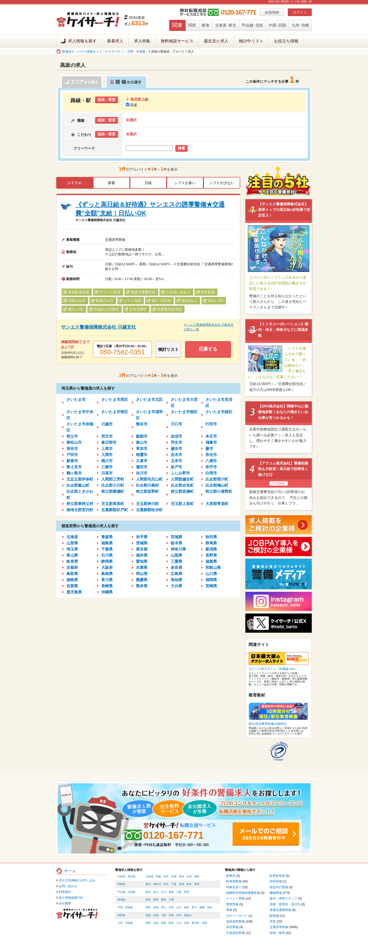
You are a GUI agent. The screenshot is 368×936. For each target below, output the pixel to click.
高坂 (131, 105)
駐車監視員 (277, 876)
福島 (196, 876)
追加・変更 (107, 100)
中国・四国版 (125, 907)
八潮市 (211, 461)
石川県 (107, 555)
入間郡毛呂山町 (149, 479)
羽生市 (176, 442)
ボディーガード (237, 916)
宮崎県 (211, 586)
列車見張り (233, 887)
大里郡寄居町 (216, 503)
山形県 (72, 543)
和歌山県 (213, 567)
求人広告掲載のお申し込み (77, 880)
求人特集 (142, 41)
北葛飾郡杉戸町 (114, 510)
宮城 (173, 876)
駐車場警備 (233, 881)
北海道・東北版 (126, 876)
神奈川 (157, 884)
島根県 (107, 573)
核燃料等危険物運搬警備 (243, 893)
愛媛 (201, 907)
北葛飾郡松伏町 (149, 510)
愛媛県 (141, 580)
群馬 (196, 884)
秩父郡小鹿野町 (218, 491)
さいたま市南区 (184, 412)
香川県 (107, 580)
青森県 (107, 537)
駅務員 (230, 876)
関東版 (121, 884)
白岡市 (211, 473)
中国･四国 (277, 25)
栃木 (189, 884)
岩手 (166, 876)
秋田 (181, 876)
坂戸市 (176, 467)
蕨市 (209, 448)
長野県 (211, 555)
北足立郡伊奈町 (79, 479)
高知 (209, 907)
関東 (177, 25)
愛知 (163, 899)
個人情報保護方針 (71, 897)
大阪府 (107, 567)
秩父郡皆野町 (147, 491)
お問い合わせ (68, 886)
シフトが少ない (221, 183)
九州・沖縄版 (125, 922)
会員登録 (272, 12)
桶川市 (107, 461)
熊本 (171, 922)
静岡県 (107, 561)
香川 (194, 907)
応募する (208, 349)
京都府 (72, 567)
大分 (178, 922)
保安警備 (232, 927)
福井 (171, 892)
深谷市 (72, 448)
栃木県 (176, 543)
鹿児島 (195, 922)
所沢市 (107, 436)
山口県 (211, 573)
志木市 (176, 454)
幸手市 (211, 467)
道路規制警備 (235, 921)
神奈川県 (178, 549)
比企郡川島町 (147, 485)
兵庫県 (141, 567)
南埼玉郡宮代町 (79, 510)
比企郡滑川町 (216, 479)
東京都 (141, 549)
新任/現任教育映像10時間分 (268, 724)
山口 (178, 907)
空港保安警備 (235, 933)
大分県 (176, 586)
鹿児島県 (74, 592)
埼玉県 (72, 549)
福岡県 (211, 580)
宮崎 (186, 922)
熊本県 (141, 586)
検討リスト (168, 349)
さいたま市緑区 (218, 412)
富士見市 (74, 467)
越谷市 (176, 448)
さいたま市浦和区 (149, 415)
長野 (186, 892)
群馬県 (211, 543)
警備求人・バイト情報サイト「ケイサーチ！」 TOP (98, 51)
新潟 (148, 892)
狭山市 (141, 442)
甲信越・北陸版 (126, 892)
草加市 (141, 448)
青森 (158, 876)
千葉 (173, 884)
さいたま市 (76, 399)
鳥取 (148, 907)
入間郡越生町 (182, 479)
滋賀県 (211, 561)
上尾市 (107, 448)
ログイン (300, 12)
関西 (192, 25)
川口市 (176, 424)
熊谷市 (141, 424)
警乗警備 (232, 904)
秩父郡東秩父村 (79, 503)
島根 (155, 907)
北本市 (176, 461)
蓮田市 (141, 467)
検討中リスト (251, 41)
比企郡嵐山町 (77, 485)
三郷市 (107, 467)
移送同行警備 (279, 887)
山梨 (178, 892)
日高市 (107, 473)
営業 (273, 921)
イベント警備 (235, 898)
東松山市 (74, 442)
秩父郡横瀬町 (112, 491)
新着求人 (115, 41)
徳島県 (72, 580)
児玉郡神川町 (147, 503)
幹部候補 (276, 881)
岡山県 (141, 573)
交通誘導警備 (279, 927)
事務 (229, 910)
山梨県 (176, 555)
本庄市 (211, 436)
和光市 (211, 454)
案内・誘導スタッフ (283, 898)
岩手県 (141, 537)
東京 (148, 884)
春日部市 (109, 442)
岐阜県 (72, 561)
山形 (189, 876)
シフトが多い (185, 183)
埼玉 (166, 884)
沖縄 (204, 922)
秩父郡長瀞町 (182, 491)
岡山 (163, 907)
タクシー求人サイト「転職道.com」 (273, 669)
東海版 (121, 899)
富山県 (72, 555)
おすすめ (74, 183)
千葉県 (107, 549)
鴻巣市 (211, 442)
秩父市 (72, 436)
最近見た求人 (216, 41)
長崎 (163, 922)
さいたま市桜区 (114, 412)
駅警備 (274, 916)
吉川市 (141, 473)
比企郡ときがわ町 (79, 494)
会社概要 (65, 903)
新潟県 (211, 549)
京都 (155, 915)
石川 (163, 892)
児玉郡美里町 (112, 503)
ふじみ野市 (180, 473)
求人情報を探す (82, 41)
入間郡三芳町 (112, 479)
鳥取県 (72, 573)
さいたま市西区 (114, 399)
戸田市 (72, 454)
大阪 (163, 915)
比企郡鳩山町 (216, 485)
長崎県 (107, 586)
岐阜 (148, 899)
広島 (171, 907)
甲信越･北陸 (252, 25)
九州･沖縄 (300, 25)
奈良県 (176, 567)
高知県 (176, 580)
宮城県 (176, 537)
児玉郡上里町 (182, 503)
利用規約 (65, 892)
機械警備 (276, 893)
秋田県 (211, 537)
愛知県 (141, 561)
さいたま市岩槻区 (79, 427)
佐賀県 (72, 586)
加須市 (176, 436)
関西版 (121, 915)
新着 (111, 183)
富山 (155, 892)
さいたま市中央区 (79, 415)
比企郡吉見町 (182, 485)
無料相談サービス (177, 41)
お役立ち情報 (286, 41)
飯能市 (141, 436)
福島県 (107, 543)
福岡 (148, 922)
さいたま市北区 (149, 399)
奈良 (178, 915)
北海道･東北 (225, 25)
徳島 (186, 907)
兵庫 (171, 915)
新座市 (72, 461)
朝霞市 (141, 454)
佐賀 (155, 922)
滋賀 (148, 915)
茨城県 (141, 543)
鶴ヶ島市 (74, 473)
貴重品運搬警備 (280, 910)
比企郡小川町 (112, 485)
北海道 (72, 537)
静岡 (155, 899)
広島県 (176, 573)
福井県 (141, 555)
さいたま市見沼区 (218, 402)
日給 (148, 183)
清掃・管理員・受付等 (285, 904)
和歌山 (188, 915)
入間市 (107, 454)
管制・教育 (277, 933)
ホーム (70, 871)
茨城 (181, 884)
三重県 (176, 561)
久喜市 (141, 461)
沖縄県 (107, 592)
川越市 (107, 424)
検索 (181, 148)
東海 (205, 25)
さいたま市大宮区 (184, 402)
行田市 (211, 424)
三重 (171, 899)
